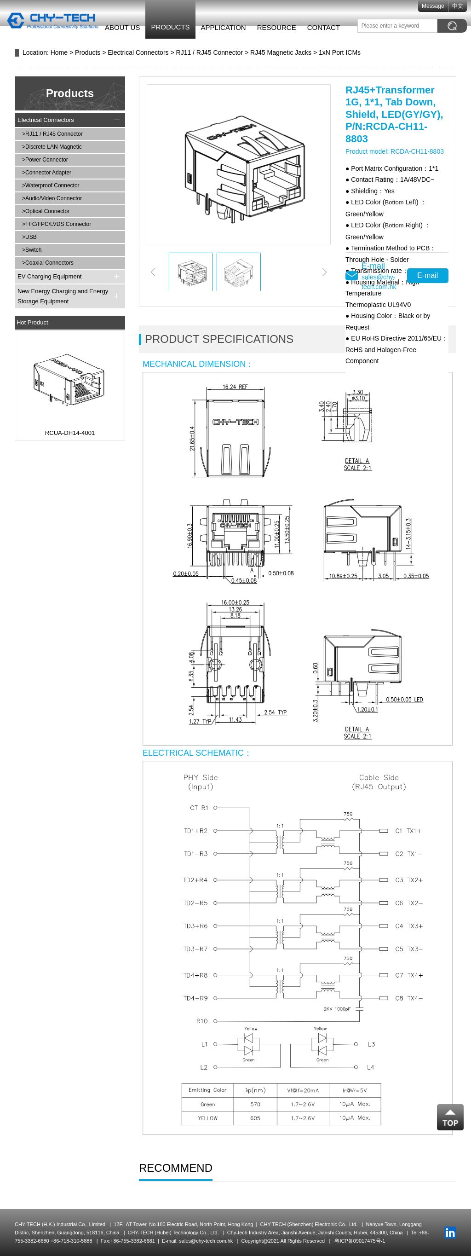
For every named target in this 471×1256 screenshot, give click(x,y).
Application (224, 27)
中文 (461, 6)
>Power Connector (45, 159)
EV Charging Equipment (49, 276)
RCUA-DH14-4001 (70, 432)
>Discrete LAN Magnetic (52, 147)
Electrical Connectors (138, 52)
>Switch (31, 250)
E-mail (427, 275)
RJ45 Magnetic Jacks (280, 52)
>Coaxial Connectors (48, 263)
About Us (122, 27)
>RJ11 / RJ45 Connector (52, 134)
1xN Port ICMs (340, 52)
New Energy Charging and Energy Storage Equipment (62, 296)
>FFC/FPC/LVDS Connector (56, 224)
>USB (29, 237)
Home (59, 52)
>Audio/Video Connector (52, 198)
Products (171, 27)
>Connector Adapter (46, 172)
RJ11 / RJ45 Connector (209, 52)
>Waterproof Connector (51, 185)
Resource (277, 27)
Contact (324, 27)
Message (437, 6)
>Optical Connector (45, 211)
